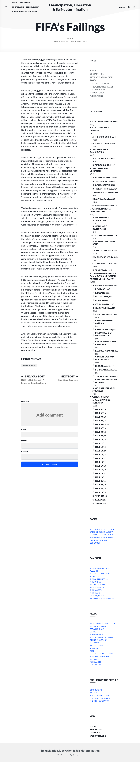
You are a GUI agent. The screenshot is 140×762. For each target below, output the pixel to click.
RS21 (92, 651)
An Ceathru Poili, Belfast (102, 529)
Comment (26, 401)
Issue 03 (99, 417)
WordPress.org (98, 736)
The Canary (95, 665)
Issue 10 (99, 439)
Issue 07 (99, 428)
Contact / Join (18, 7)
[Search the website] (129, 7)
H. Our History (99, 270)
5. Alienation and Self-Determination (101, 210)
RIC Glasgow (96, 590)
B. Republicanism (100, 304)
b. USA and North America (104, 321)
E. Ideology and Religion (104, 251)
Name (24, 429)
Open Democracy (98, 640)
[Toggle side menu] (6, 7)
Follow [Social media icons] (122, 7)
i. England (100, 289)
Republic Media (97, 645)
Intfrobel (94, 693)
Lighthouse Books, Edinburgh (99, 541)
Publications (25, 3)
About (14, 3)
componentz (77, 755)
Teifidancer (95, 662)
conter (93, 632)
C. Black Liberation (102, 185)
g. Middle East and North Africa (104, 358)
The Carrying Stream (100, 698)
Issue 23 (99, 488)
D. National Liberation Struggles (103, 389)
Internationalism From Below (24, 11)
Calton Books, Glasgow (101, 532)
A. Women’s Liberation (103, 177)
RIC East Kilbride (98, 584)
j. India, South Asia (104, 376)
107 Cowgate (96, 690)
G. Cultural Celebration (104, 264)
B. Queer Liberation (102, 181)
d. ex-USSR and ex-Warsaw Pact (104, 334)
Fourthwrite (96, 634)
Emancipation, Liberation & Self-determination (70, 7)
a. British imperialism (106, 314)
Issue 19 (99, 473)
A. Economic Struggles (104, 158)
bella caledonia (98, 626)
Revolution (95, 648)
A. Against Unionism (102, 285)
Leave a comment (61, 41)
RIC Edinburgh (97, 587)
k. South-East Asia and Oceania (106, 380)
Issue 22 (99, 485)
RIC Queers (95, 593)
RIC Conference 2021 (100, 579)
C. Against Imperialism (103, 308)
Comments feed (97, 733)
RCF (72, 41)
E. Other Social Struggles (105, 192)
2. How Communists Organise (99, 128)
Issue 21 (99, 481)
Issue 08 (99, 432)
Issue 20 (99, 477)
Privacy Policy (32, 7)
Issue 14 (99, 454)
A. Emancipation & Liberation (101, 401)
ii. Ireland (100, 293)
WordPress (61, 755)
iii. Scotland (101, 297)
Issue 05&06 (100, 424)
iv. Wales (99, 300)
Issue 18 (99, 470)
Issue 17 (99, 466)
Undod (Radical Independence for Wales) (102, 596)
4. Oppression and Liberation (99, 169)
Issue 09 (99, 436)
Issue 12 (99, 447)
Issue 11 (99, 443)
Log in (93, 726)
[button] (134, 7)
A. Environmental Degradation (101, 218)
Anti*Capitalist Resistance (102, 623)
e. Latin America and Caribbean (105, 342)
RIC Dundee (95, 582)
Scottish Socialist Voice (101, 654)
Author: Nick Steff (29, 365)
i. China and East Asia (106, 370)
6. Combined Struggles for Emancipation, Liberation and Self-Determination (103, 276)
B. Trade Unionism (101, 165)
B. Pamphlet (98, 496)
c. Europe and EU (103, 330)
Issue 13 (99, 451)
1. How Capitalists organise (104, 122)
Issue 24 (70, 38)
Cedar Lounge (97, 629)
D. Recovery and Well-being (103, 242)
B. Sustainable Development (99, 227)
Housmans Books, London (102, 537)
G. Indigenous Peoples (103, 205)
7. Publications (97, 397)
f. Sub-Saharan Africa (106, 351)
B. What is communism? (104, 143)
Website (24, 452)
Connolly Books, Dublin (102, 535)
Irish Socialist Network (101, 637)
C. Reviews (97, 500)
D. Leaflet (97, 503)
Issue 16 (99, 462)
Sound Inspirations (99, 695)
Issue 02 (99, 413)
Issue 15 (99, 458)
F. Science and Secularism (105, 257)
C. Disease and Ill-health (104, 235)
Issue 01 (99, 409)
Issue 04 (99, 420)
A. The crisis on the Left (104, 137)
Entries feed (96, 729)
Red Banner (95, 643)
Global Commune (101, 83)
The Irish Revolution (100, 701)
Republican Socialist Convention (102, 88)
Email (24, 441)
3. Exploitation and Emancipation (99, 150)
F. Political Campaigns (103, 199)
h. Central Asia (102, 366)
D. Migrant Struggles (103, 189)
